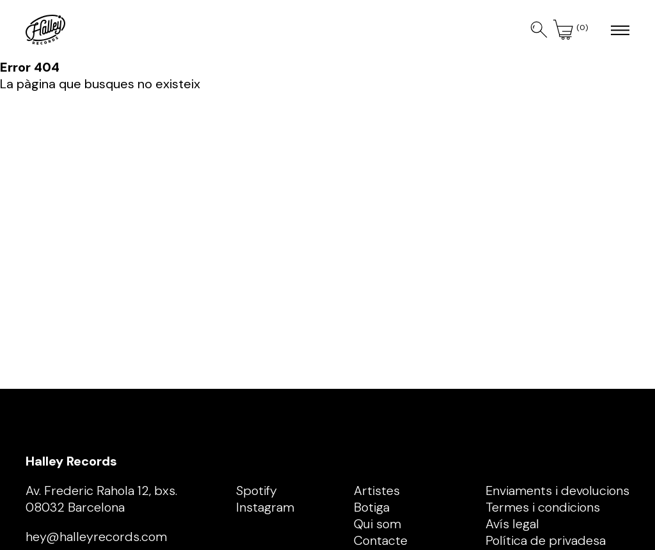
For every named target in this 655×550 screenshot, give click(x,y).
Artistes (377, 490)
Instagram (265, 507)
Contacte (380, 540)
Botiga (372, 507)
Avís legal (512, 523)
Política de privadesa (545, 540)
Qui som (377, 523)
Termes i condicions (542, 507)
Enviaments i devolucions (557, 490)
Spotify (256, 490)
